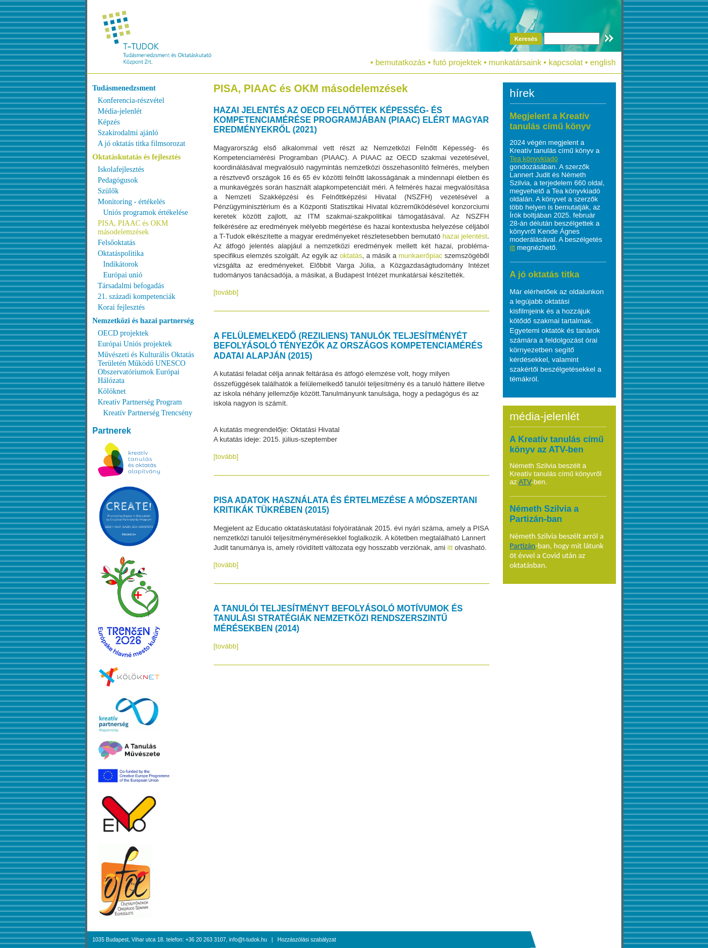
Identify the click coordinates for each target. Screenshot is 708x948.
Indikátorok (120, 264)
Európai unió (123, 275)
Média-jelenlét (120, 111)
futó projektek (457, 62)
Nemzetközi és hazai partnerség (143, 321)
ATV (524, 482)
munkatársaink (515, 62)
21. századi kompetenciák (137, 296)
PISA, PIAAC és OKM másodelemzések (133, 227)
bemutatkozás (400, 62)
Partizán (523, 545)
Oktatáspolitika (121, 253)
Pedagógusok (118, 180)
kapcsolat (566, 62)
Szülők (108, 191)
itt (451, 547)
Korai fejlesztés (121, 307)
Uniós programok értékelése (145, 212)
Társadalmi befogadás (131, 286)
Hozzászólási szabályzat (306, 940)
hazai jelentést (465, 236)
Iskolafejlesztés (121, 169)
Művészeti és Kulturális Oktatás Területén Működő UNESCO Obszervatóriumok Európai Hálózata (146, 368)
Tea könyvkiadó (534, 159)
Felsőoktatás (117, 243)
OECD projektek (123, 333)
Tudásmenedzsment (124, 88)
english (603, 62)
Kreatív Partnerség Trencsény (148, 413)
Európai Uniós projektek (135, 344)
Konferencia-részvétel (131, 100)
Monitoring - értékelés (131, 202)
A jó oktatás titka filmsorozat (142, 144)
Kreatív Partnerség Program (140, 402)
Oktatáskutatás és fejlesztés (137, 157)
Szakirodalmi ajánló (128, 133)
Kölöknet (112, 391)
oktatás (351, 256)
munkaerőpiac (421, 256)
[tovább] (226, 292)
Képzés (109, 122)
